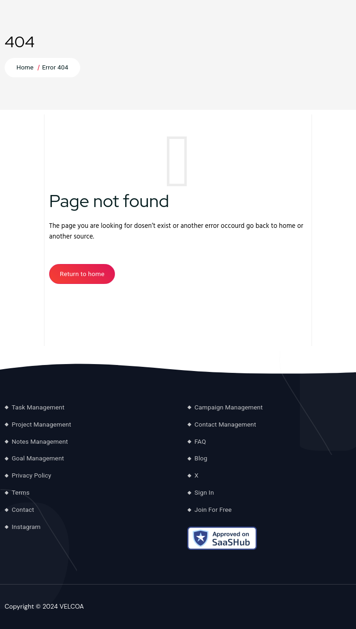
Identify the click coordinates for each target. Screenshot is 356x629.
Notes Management (40, 441)
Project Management (41, 424)
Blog (201, 458)
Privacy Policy (31, 475)
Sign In (204, 492)
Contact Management (225, 424)
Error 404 (55, 67)
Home (24, 67)
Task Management (38, 407)
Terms (21, 492)
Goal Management (38, 458)
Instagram (26, 526)
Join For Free (213, 509)
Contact (23, 509)
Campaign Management (229, 407)
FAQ (200, 441)
